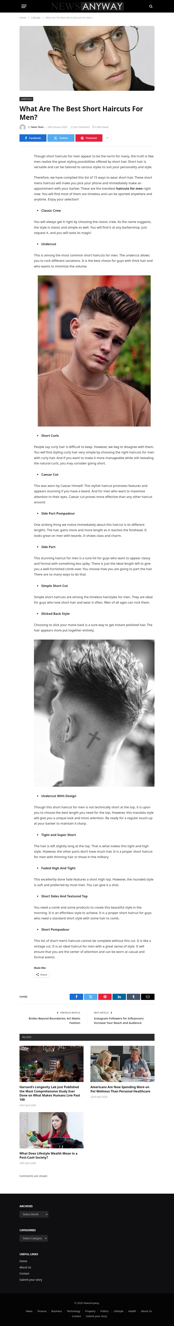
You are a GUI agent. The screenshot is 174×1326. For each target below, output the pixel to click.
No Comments (80, 127)
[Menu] (23, 6)
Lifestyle (26, 99)
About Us (25, 1267)
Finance (41, 1311)
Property (90, 1311)
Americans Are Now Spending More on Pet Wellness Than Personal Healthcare (120, 1089)
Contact (24, 1273)
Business (57, 1311)
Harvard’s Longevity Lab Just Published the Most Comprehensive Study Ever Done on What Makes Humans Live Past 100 (49, 1093)
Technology (73, 1311)
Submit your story (30, 1279)
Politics (104, 1311)
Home (23, 1261)
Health (132, 1311)
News (29, 1311)
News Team (37, 127)
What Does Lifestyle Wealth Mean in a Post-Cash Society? (48, 1155)
